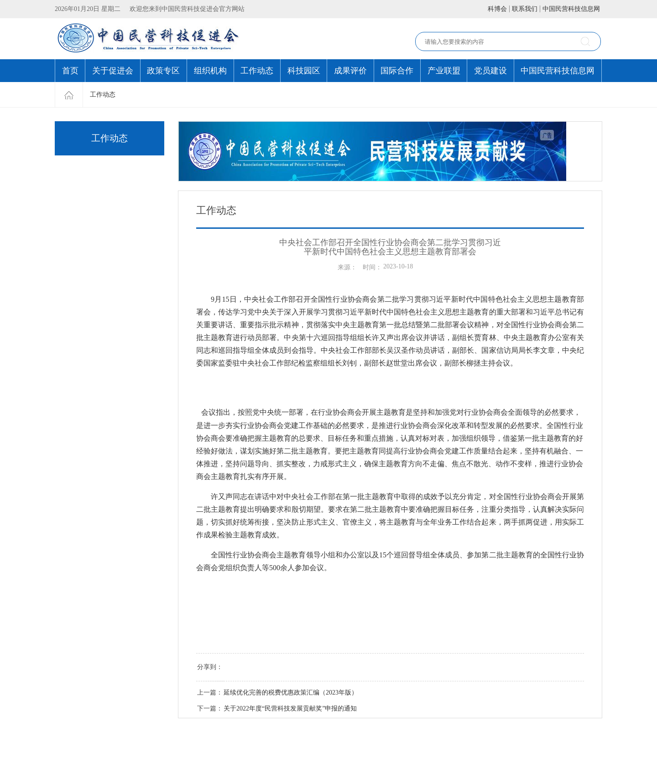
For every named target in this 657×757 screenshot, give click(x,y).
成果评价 (350, 70)
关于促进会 (112, 70)
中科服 (582, 743)
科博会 (497, 8)
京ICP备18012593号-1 (120, 748)
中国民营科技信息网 (571, 8)
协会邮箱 (152, 737)
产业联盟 (444, 70)
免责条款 (96, 737)
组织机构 (210, 70)
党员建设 (490, 70)
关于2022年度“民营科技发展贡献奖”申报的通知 (290, 708)
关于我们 (124, 737)
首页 (70, 70)
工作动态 (256, 70)
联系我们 (524, 8)
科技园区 (303, 70)
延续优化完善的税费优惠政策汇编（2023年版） (291, 692)
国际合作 (397, 70)
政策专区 (163, 70)
